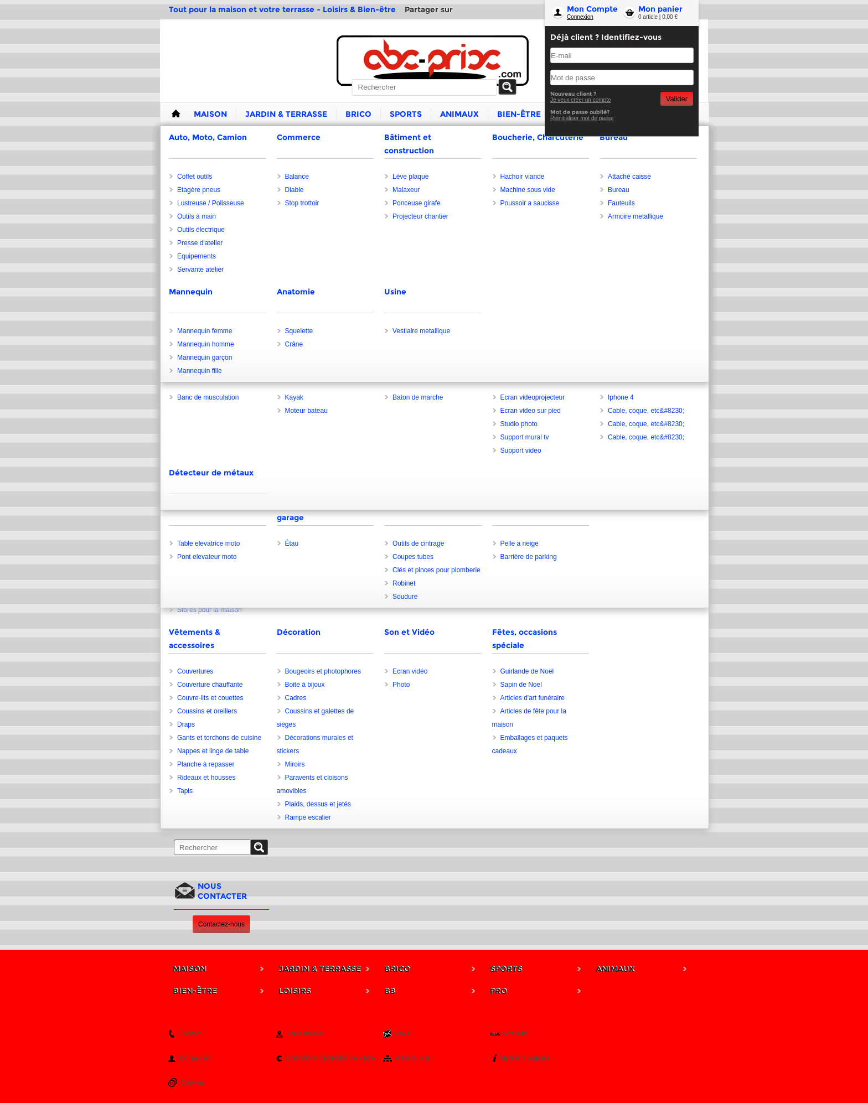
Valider (677, 99)
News (401, 1034)
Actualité (515, 1034)
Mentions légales (524, 1058)
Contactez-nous (221, 924)
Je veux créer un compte (580, 100)
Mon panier (660, 9)
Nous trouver (305, 1034)
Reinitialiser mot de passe (582, 118)
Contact (189, 1034)
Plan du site (412, 1058)
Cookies (192, 1082)
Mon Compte (592, 9)
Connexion (580, 17)
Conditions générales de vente (330, 1058)
